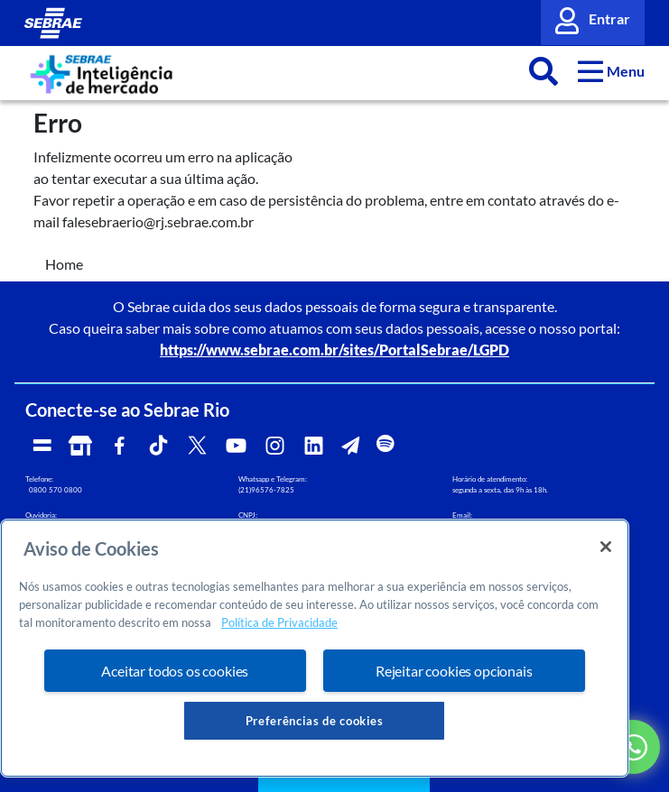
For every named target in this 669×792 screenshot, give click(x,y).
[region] (314, 648)
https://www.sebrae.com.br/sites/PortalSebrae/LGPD (334, 349)
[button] (612, 70)
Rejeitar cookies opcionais (454, 670)
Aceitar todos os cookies (174, 670)
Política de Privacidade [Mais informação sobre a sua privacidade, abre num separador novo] (279, 622)
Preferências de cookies (315, 721)
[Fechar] (606, 546)
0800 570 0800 (55, 489)
